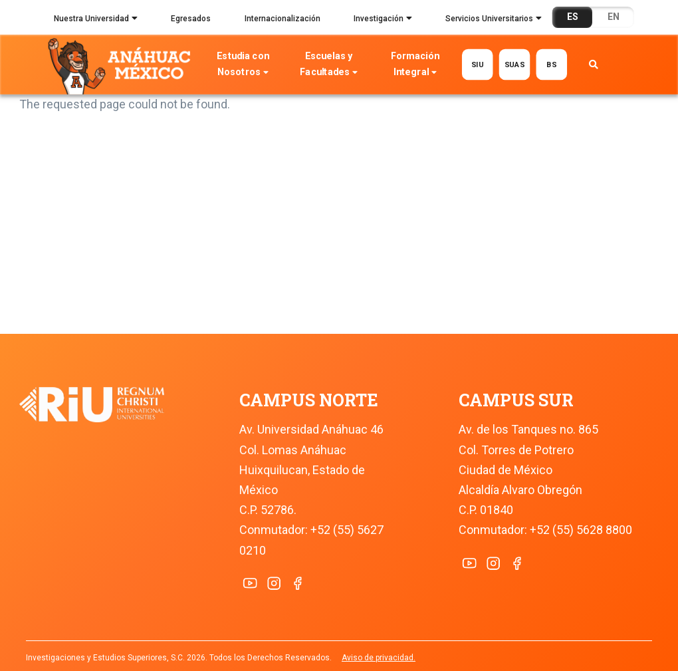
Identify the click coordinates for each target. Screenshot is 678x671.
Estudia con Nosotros (243, 65)
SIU (477, 64)
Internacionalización (282, 18)
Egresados (191, 18)
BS (551, 64)
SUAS (515, 64)
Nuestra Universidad (96, 20)
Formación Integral (415, 65)
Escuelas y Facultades (329, 65)
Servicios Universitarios (493, 20)
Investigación (383, 20)
